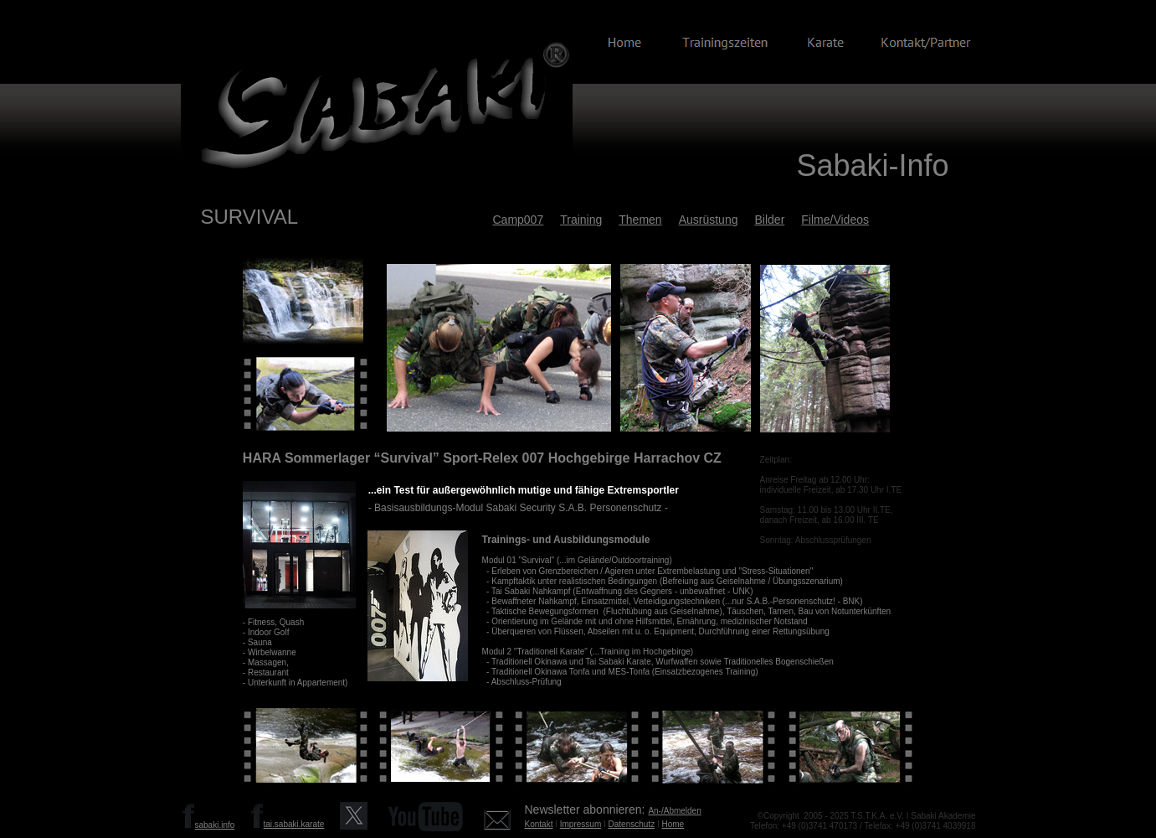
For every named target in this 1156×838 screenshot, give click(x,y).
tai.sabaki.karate (294, 824)
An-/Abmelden (674, 810)
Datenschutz (632, 824)
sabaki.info (215, 825)
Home (673, 824)
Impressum (580, 824)
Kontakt (539, 824)
